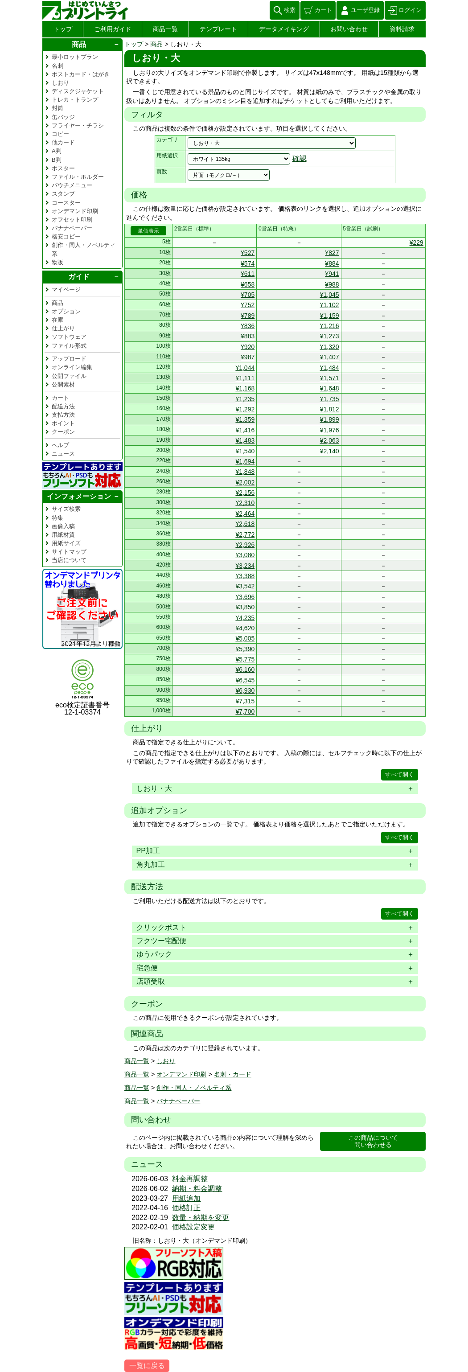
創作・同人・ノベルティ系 (193, 1087)
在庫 (57, 319)
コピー (60, 134)
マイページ (66, 289)
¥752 (248, 304)
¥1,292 (245, 409)
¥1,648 (329, 388)
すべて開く (399, 774)
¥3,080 (245, 555)
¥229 (416, 242)
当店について (69, 560)
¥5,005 (245, 638)
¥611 (248, 273)
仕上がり (63, 328)
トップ (62, 29)
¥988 (332, 284)
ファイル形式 (69, 345)
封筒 (57, 108)
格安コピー (66, 236)
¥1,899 (329, 419)
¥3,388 (245, 575)
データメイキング (284, 29)
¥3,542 (245, 586)
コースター (66, 202)
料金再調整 (190, 1179)
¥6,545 (245, 680)
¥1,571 (329, 378)
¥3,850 (245, 607)
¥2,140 (329, 451)
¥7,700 (245, 711)
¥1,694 (245, 461)
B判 (57, 159)
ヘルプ (60, 445)
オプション (66, 311)
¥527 (248, 252)
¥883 (248, 336)
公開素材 (63, 384)
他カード (63, 142)
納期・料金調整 (197, 1188)
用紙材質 (63, 534)
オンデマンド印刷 (181, 1074)
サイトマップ (69, 551)
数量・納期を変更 (200, 1217)
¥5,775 (245, 659)
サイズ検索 (66, 508)
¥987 (248, 357)
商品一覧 (165, 29)
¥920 (248, 346)
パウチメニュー (72, 185)
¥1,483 (245, 440)
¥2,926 (245, 544)
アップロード (69, 358)
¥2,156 (245, 492)
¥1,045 (329, 294)
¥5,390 (245, 649)
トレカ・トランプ (75, 99)
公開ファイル (69, 376)
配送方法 (63, 406)
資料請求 (402, 29)
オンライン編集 (72, 367)
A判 (57, 151)
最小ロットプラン (75, 56)
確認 (299, 158)
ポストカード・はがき (81, 74)
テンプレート (218, 29)
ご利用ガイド (112, 29)
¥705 (248, 294)
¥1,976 (329, 430)
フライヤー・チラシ (78, 125)
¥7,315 (245, 701)
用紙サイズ (66, 543)
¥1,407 (329, 357)
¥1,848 (245, 471)
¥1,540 (245, 451)
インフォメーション (79, 496)
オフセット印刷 (72, 219)
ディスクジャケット (78, 91)
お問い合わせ (349, 29)
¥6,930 (245, 690)
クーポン (63, 431)
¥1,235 (245, 399)
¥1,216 (329, 325)
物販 (57, 262)
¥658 (248, 284)
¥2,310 (245, 502)
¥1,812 (329, 409)
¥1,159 (329, 315)
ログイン (410, 10)
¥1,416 (245, 430)
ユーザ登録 (365, 10)
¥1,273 (329, 336)
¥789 (248, 315)
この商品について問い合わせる (373, 1141)
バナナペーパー (178, 1101)
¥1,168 (245, 388)
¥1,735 (329, 399)
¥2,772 (245, 534)
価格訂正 (186, 1208)
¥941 (332, 273)
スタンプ (63, 193)
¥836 (248, 325)
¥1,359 (245, 419)
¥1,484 (329, 367)
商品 (156, 44)
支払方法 (63, 414)
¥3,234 (245, 565)
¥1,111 (245, 378)
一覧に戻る (147, 1365)
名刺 (57, 65)
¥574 (248, 263)
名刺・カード (232, 1074)
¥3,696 (245, 596)
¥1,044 (245, 367)
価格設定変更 (193, 1227)
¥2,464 (245, 513)
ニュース (63, 453)
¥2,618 (245, 523)
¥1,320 (329, 346)
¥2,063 (329, 440)
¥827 (332, 252)
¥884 (332, 263)
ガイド (79, 276)
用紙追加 (186, 1198)
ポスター (63, 168)
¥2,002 (245, 482)
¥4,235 (245, 617)
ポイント (63, 423)
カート (323, 10)
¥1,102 (329, 304)
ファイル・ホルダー (78, 176)
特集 (57, 517)
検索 (290, 10)
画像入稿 (63, 526)
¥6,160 (245, 669)
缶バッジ (63, 117)
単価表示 (148, 231)
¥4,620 (245, 628)
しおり (165, 1060)
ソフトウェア (69, 336)
